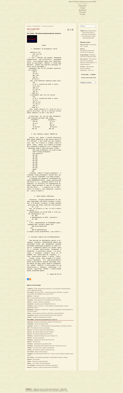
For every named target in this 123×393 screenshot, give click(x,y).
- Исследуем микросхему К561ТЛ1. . (40, 334)
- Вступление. (33, 359)
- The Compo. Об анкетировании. (38, 363)
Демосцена (88, 36)
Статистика (82, 12)
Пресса (92, 32)
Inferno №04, (85, 77)
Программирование (36, 26)
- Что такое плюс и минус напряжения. (40, 347)
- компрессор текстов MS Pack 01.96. (40, 340)
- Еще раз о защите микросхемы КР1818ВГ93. (43, 367)
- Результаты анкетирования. (37, 361)
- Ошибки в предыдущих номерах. (39, 317)
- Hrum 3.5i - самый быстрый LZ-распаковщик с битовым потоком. (49, 326)
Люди (93, 36)
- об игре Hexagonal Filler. (37, 324)
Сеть (82, 36)
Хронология (82, 10)
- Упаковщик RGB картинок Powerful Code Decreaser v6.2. (47, 345)
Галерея (82, 8)
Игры (86, 30)
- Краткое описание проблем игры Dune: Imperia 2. (45, 315)
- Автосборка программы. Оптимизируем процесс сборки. (47, 357)
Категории (29, 26)
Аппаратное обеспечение (88, 34)
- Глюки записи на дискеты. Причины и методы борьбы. (45, 313)
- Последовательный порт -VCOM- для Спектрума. (87, 50)
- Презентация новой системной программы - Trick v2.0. (87, 68)
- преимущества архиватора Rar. (39, 344)
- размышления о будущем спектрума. (42, 365)
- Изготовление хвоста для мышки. (38, 328)
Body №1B (92, 77)
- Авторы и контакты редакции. (38, 302)
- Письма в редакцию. (35, 338)
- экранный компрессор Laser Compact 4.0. (42, 336)
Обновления (82, 6)
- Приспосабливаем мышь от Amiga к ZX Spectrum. (43, 298)
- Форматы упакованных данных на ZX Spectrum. (44, 322)
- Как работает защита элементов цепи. (40, 349)
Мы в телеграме (82, 4)
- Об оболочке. (33, 341)
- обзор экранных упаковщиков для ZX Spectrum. (44, 300)
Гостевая (82, 14)
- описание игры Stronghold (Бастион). (41, 304)
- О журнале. (33, 296)
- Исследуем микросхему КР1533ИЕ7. (40, 332)
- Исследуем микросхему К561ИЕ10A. (40, 330)
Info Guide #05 (33, 29)
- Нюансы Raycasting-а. (37, 351)
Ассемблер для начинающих (47, 26)
